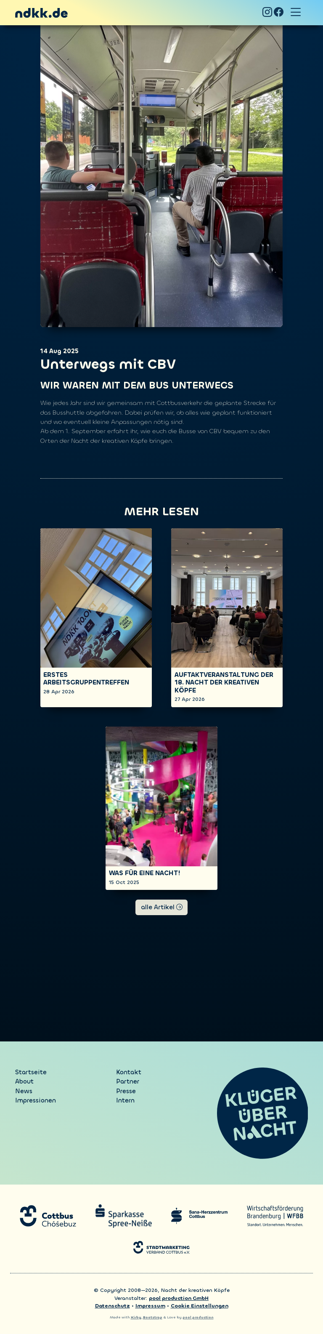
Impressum (150, 1305)
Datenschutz (112, 1305)
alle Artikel (162, 907)
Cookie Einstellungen (199, 1305)
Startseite (31, 1072)
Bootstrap (152, 1317)
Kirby (136, 1317)
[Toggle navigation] (295, 12)
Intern (125, 1100)
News (23, 1091)
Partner (127, 1081)
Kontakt (128, 1072)
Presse (126, 1091)
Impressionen (35, 1100)
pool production (198, 1317)
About (24, 1081)
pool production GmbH (179, 1298)
